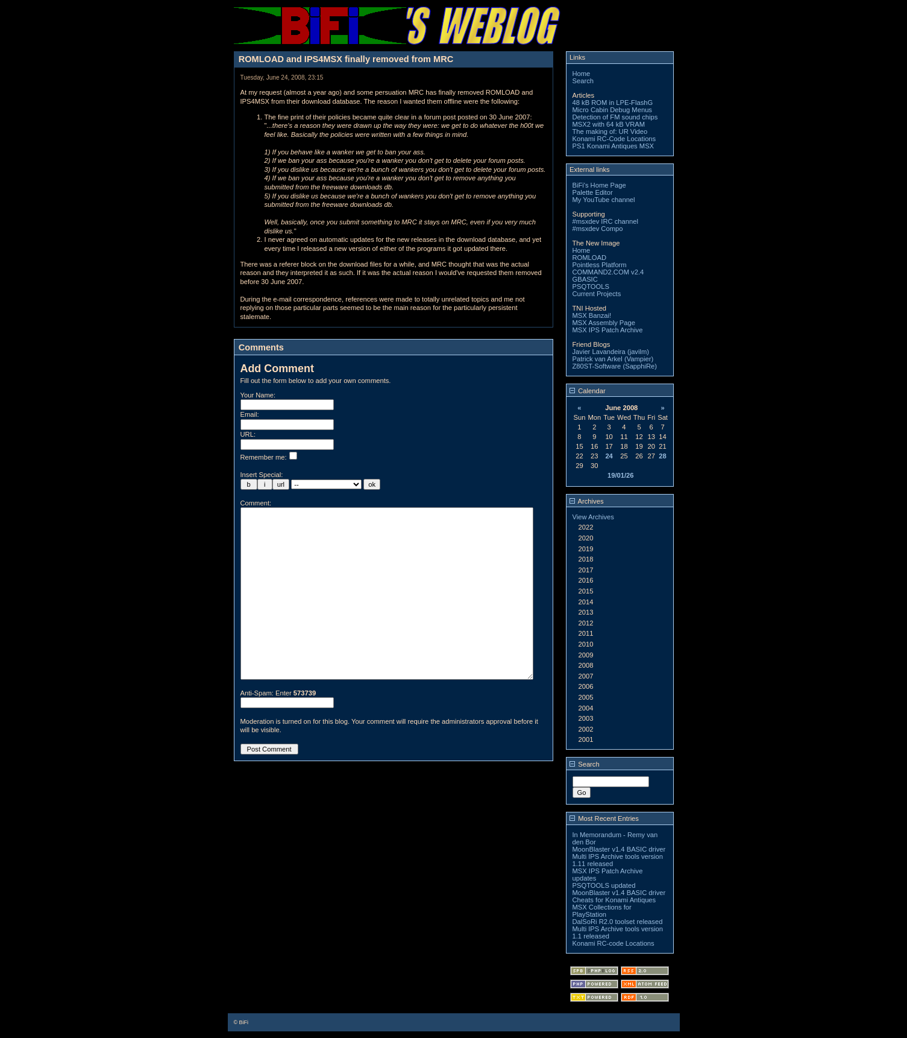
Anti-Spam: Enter (278, 729)
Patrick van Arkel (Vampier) (613, 358)
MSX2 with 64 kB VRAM (609, 124)
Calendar (588, 390)
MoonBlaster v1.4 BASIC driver (619, 849)
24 (608, 456)
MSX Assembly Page (604, 322)
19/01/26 (620, 475)
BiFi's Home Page (599, 185)
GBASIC (585, 279)
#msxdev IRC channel (605, 221)
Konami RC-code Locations (613, 943)
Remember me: (268, 457)
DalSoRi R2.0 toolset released (618, 921)
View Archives (593, 517)
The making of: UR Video (610, 131)
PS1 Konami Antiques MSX (613, 146)
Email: (249, 414)
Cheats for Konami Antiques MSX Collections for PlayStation (614, 907)
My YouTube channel (604, 199)
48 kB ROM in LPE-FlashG (613, 102)
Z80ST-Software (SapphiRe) (615, 366)
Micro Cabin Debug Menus (612, 109)
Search (583, 80)
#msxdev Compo (598, 228)
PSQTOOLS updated (604, 885)
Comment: (256, 503)
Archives (586, 501)
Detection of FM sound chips (615, 117)
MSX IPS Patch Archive (608, 330)
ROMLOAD (590, 257)
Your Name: (258, 395)
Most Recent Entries (604, 818)
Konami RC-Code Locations (614, 138)
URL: (248, 434)
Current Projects (597, 293)
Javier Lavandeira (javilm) (611, 351)
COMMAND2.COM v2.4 (608, 272)
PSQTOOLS (591, 286)
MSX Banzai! (592, 315)
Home (582, 73)
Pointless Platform (600, 264)
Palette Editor (593, 192)
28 (662, 456)
